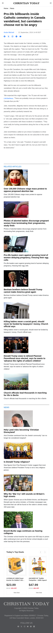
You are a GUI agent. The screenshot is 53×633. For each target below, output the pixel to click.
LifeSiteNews (8, 98)
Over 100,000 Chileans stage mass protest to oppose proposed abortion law (25, 190)
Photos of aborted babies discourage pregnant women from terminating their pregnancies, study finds (26, 223)
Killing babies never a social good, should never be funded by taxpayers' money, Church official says (26, 323)
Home (6, 8)
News (12, 8)
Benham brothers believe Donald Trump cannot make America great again (23, 290)
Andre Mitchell (9, 32)
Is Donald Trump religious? (17, 462)
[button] (3, 3)
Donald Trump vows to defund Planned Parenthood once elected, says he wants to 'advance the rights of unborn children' (24, 358)
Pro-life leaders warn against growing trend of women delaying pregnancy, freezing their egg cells (26, 257)
